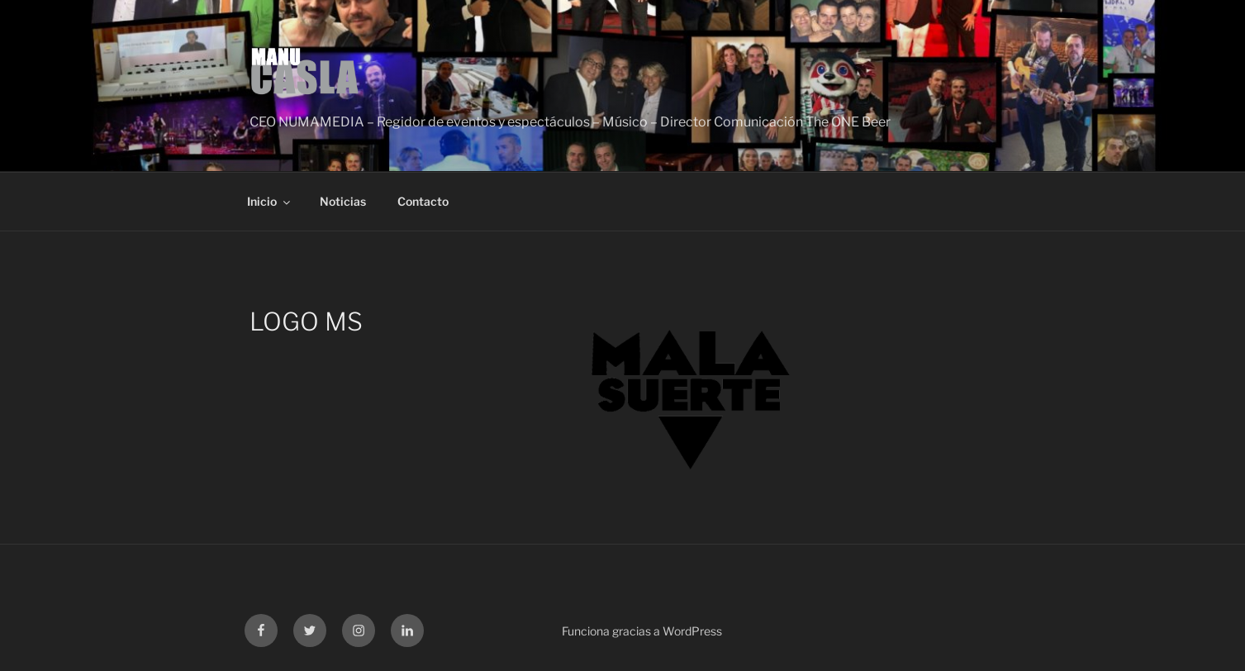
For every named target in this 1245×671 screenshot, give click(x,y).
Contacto (423, 201)
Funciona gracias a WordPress (642, 631)
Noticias (343, 201)
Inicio (269, 201)
